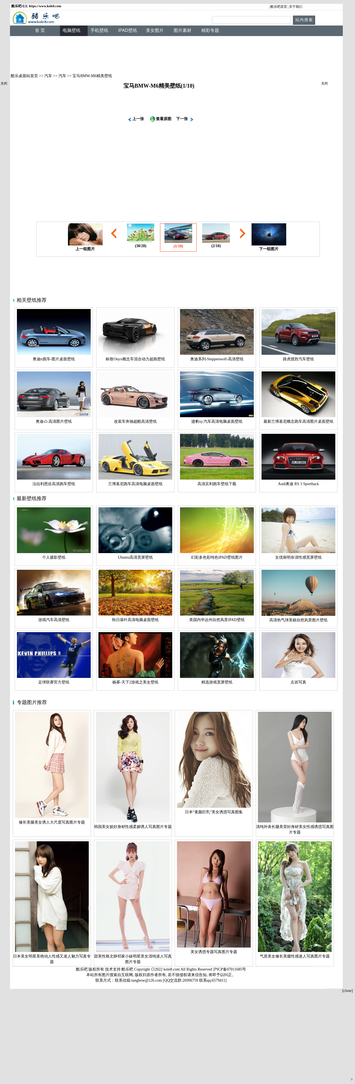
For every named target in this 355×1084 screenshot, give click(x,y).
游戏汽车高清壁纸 (53, 620)
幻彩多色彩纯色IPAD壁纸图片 (216, 557)
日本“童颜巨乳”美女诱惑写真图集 (214, 812)
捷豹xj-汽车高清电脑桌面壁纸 (216, 421)
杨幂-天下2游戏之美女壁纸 (135, 682)
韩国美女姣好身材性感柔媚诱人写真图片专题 (133, 827)
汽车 (48, 76)
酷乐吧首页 (278, 7)
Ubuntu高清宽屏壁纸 (135, 557)
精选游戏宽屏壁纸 (216, 682)
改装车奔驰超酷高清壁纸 (135, 421)
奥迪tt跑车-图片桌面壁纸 (54, 359)
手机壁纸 (99, 30)
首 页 (40, 30)
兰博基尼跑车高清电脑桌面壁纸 (135, 484)
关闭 (4, 83)
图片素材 (182, 30)
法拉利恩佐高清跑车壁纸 (53, 484)
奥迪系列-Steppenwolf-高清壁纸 (217, 359)
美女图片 (155, 30)
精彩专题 (210, 30)
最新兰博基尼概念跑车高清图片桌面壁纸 (298, 421)
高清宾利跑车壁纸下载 (216, 484)
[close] (347, 991)
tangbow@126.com (146, 980)
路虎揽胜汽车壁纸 (298, 359)
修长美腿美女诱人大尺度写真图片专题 (52, 822)
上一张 (138, 119)
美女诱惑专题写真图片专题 (214, 952)
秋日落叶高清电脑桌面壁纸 (135, 620)
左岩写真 (298, 682)
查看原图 (163, 119)
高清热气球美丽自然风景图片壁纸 (298, 620)
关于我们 (295, 7)
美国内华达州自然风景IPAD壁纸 (216, 620)
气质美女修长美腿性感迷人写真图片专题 (295, 956)
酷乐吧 (127, 969)
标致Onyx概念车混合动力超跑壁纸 (135, 359)
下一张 (182, 119)
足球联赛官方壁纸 (53, 682)
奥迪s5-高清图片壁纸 (54, 421)
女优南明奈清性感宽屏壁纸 (298, 557)
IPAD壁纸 (127, 30)
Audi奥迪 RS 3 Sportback (298, 484)
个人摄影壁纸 (53, 557)
